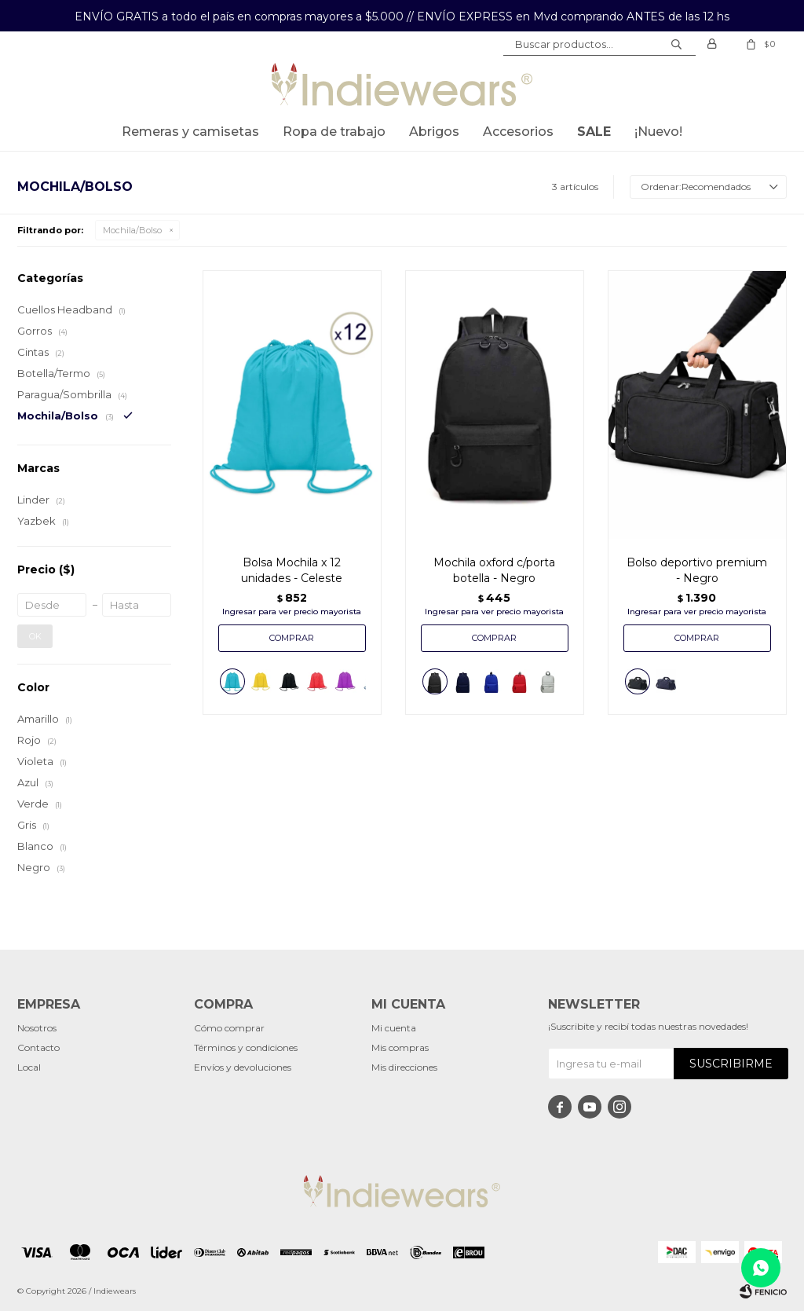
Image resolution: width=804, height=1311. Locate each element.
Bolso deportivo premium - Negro (697, 570)
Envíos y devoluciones (242, 1067)
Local (29, 1067)
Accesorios (518, 131)
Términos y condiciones (246, 1047)
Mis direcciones (404, 1067)
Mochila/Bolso (132, 230)
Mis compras (400, 1047)
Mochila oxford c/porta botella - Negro (494, 570)
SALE (594, 131)
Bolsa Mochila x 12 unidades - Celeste (291, 570)
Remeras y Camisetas (190, 131)
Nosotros (37, 1028)
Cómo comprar (229, 1028)
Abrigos (434, 131)
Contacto (38, 1047)
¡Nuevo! (658, 131)
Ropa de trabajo (334, 131)
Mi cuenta (393, 1028)
